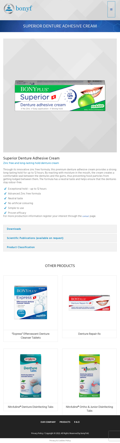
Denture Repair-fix (89, 334)
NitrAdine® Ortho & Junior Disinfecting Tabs (89, 409)
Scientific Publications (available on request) (35, 238)
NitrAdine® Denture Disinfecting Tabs (30, 407)
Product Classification (21, 247)
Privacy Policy (37, 433)
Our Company (48, 422)
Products (65, 422)
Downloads (14, 229)
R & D (76, 422)
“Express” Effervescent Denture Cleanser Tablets (30, 336)
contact (85, 216)
